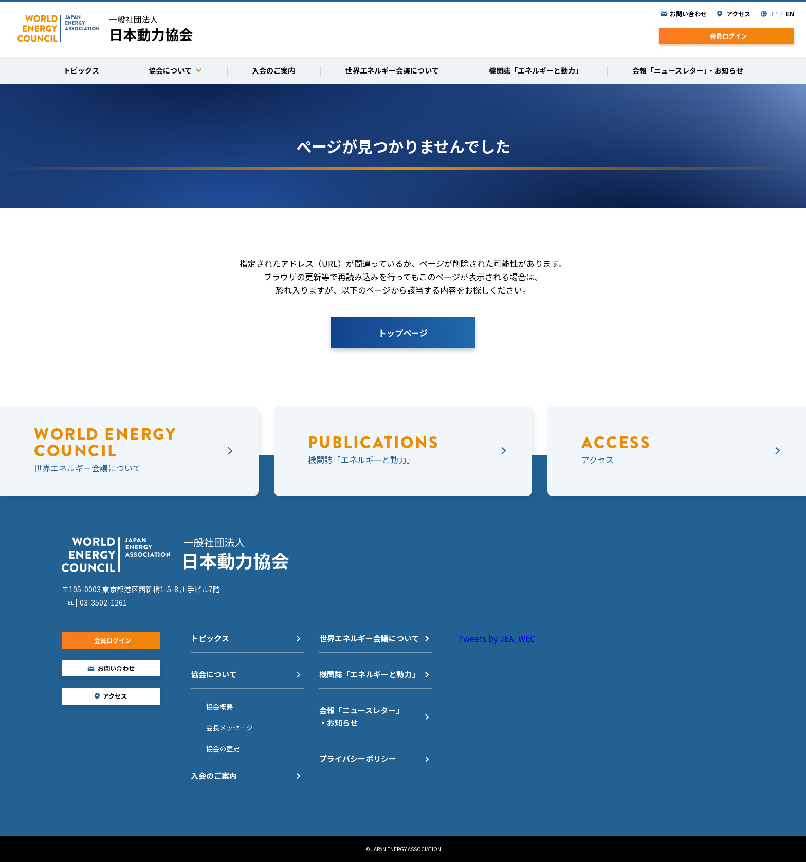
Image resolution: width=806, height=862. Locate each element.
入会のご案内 (214, 775)
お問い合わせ (688, 13)
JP (773, 13)
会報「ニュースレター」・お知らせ (361, 716)
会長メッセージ (229, 727)
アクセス (738, 13)
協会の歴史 (223, 749)
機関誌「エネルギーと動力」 (369, 674)
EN (790, 13)
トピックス (210, 638)
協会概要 (219, 706)
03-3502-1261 (103, 602)
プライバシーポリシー (357, 758)
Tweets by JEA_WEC (496, 638)
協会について (214, 674)
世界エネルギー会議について (369, 638)
